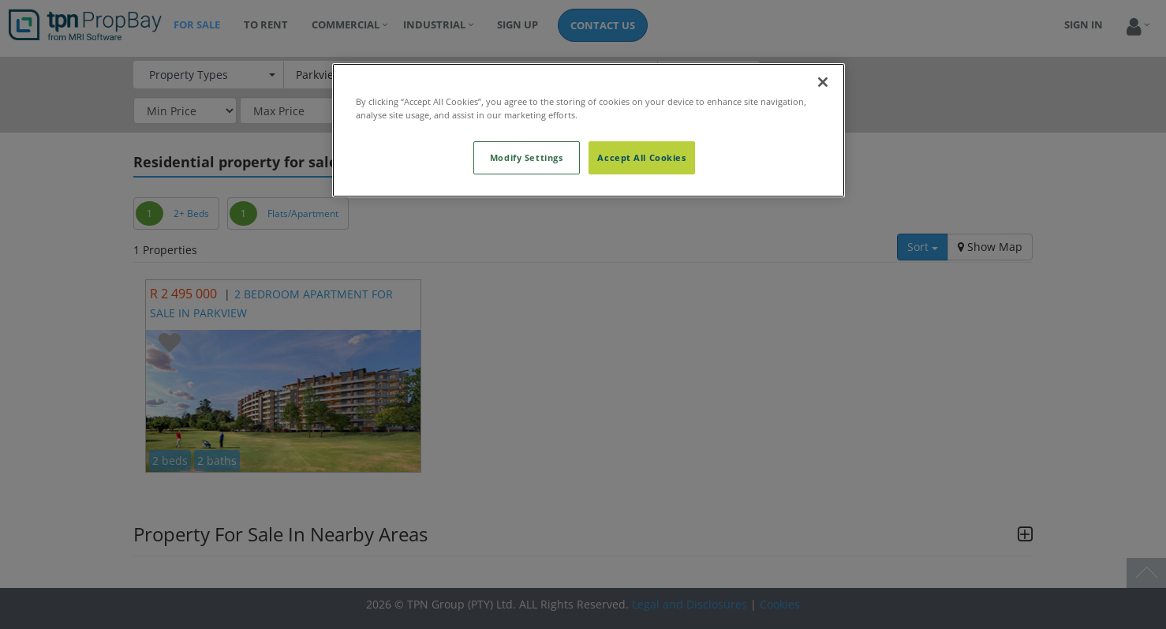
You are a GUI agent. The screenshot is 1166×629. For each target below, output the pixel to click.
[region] (588, 130)
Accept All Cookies (641, 157)
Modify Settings (526, 157)
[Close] (822, 82)
